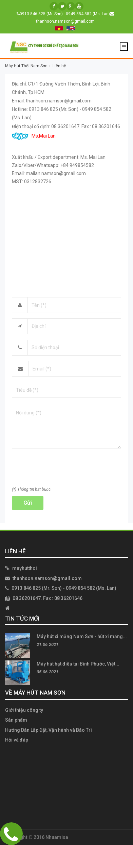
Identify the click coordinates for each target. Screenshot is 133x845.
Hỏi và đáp (16, 740)
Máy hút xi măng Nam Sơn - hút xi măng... (82, 636)
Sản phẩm (16, 720)
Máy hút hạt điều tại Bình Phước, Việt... (78, 664)
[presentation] (63, 470)
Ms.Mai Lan (34, 136)
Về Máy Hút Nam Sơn (35, 692)
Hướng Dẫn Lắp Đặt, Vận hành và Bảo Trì (48, 730)
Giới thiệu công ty (24, 710)
